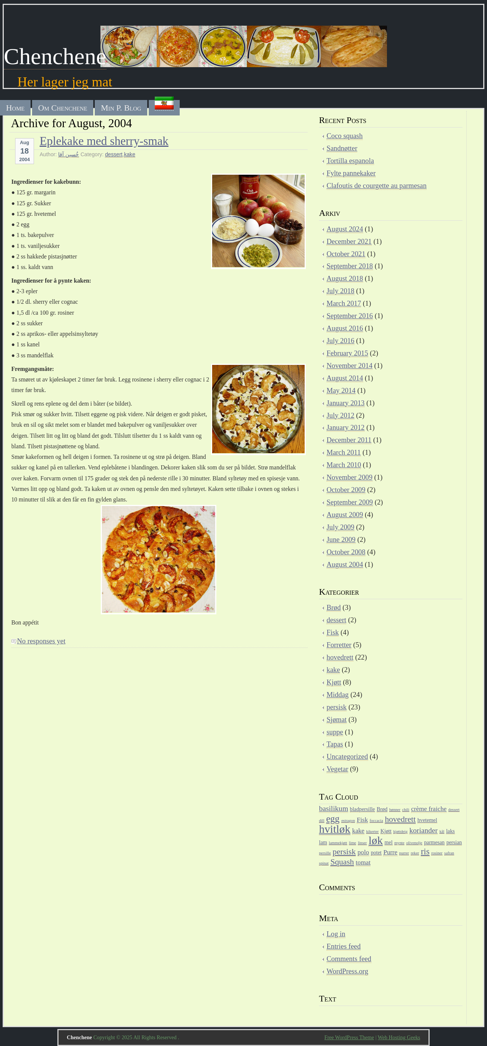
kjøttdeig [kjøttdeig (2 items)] (400, 831)
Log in (336, 934)
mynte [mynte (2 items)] (400, 843)
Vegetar (337, 769)
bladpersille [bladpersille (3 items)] (362, 809)
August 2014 (345, 378)
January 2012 (346, 427)
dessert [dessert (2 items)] (454, 810)
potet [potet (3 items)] (376, 852)
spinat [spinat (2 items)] (323, 863)
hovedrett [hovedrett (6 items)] (400, 819)
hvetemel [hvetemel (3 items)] (427, 820)
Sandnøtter (342, 148)
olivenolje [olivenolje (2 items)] (414, 843)
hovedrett (340, 657)
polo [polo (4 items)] (363, 852)
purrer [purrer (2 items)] (404, 853)
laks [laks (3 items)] (450, 831)
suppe (335, 732)
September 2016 (350, 316)
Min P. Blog (121, 107)
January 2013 (346, 403)
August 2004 (345, 564)
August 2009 (345, 514)
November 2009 (350, 477)
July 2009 (340, 527)
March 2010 (344, 465)
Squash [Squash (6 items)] (342, 861)
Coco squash (345, 136)
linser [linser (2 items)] (362, 843)
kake (129, 154)
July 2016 (340, 341)
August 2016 (345, 328)
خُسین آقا (68, 154)
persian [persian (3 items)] (454, 842)
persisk (337, 707)
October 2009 (346, 490)
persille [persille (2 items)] (325, 853)
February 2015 (347, 353)
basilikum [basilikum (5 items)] (333, 808)
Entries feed (344, 946)
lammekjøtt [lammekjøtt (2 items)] (338, 843)
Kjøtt (334, 682)
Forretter (339, 645)
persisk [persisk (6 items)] (344, 851)
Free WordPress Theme (349, 1037)
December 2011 (349, 440)
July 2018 (340, 291)
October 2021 (346, 254)
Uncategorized (347, 756)
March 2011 (344, 452)
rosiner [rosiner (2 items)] (436, 853)
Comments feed (349, 959)
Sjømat (337, 719)
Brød (334, 607)
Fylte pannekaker (351, 173)
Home (15, 107)
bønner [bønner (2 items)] (395, 810)
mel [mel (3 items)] (389, 842)
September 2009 (350, 502)
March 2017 (344, 303)
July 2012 (340, 415)
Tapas (335, 744)
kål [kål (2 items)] (441, 831)
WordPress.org (347, 971)
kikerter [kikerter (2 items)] (372, 831)
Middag (337, 694)
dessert (113, 154)
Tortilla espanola (350, 161)
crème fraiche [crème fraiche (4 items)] (429, 808)
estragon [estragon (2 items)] (348, 820)
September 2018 (350, 266)
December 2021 (349, 241)
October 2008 (346, 552)
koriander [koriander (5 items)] (423, 830)
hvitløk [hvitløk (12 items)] (334, 829)
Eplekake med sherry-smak (104, 141)
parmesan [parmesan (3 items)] (434, 842)
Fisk (333, 632)
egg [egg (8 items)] (333, 819)
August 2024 (345, 229)
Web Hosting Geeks (399, 1037)
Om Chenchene (62, 107)
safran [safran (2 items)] (449, 853)
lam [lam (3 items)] (323, 842)
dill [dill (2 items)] (321, 820)
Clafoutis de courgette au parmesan (377, 185)
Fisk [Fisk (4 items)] (362, 819)
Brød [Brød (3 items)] (382, 809)
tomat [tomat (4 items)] (363, 862)
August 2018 (345, 278)
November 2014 (350, 365)
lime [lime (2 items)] (352, 843)
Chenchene (55, 56)
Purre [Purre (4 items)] (390, 852)
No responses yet (41, 641)
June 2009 (341, 539)
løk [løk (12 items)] (375, 840)
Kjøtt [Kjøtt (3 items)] (386, 831)
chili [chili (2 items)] (405, 810)
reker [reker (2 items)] (415, 853)
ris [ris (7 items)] (425, 851)
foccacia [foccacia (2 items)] (376, 820)
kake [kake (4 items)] (358, 830)
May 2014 (341, 390)
